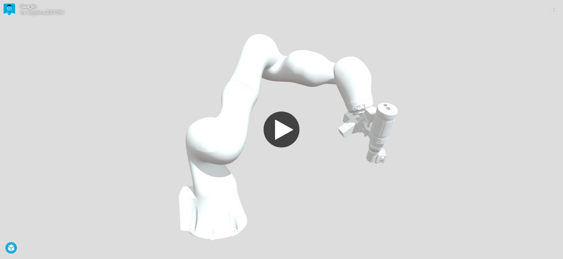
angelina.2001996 (45, 12)
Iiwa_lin (28, 6)
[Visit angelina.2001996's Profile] (9, 9)
